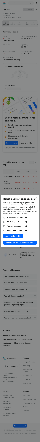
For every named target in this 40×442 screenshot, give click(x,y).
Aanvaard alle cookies (13, 236)
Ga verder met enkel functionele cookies (20, 243)
